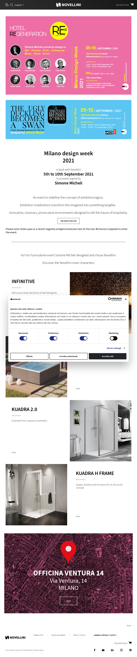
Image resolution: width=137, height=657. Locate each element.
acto (41, 650)
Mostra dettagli (114, 348)
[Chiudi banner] (126, 299)
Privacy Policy (79, 635)
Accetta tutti (107, 356)
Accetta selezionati (68, 356)
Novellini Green (58, 635)
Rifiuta (29, 356)
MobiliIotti (38, 635)
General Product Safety (105, 635)
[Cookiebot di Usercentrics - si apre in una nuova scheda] (110, 299)
